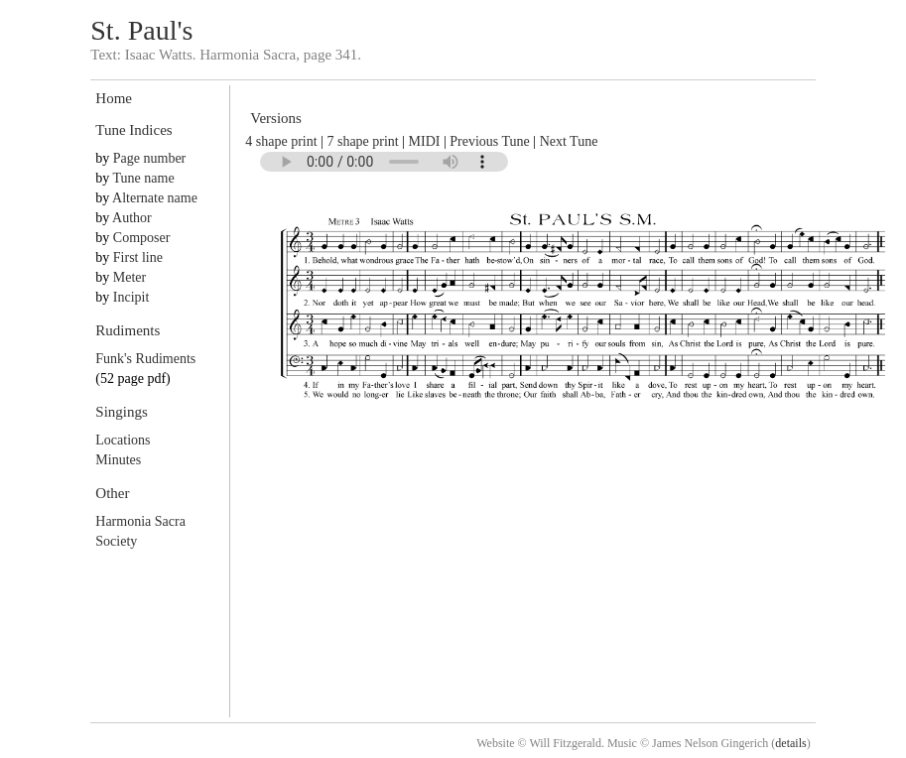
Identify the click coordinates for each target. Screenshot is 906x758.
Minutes (118, 459)
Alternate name (154, 197)
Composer (142, 237)
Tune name (144, 178)
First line (138, 257)
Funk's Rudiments (145, 358)
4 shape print (281, 141)
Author (132, 217)
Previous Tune (490, 141)
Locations (122, 440)
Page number (149, 158)
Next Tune (569, 141)
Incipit (131, 297)
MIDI (425, 141)
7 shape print (362, 141)
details (790, 743)
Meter (129, 277)
